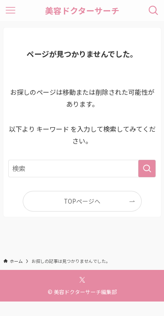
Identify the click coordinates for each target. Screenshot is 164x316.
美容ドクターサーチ (82, 11)
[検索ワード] (82, 168)
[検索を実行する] (147, 168)
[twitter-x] (82, 280)
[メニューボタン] (10, 10)
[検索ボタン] (153, 10)
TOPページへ (82, 201)
